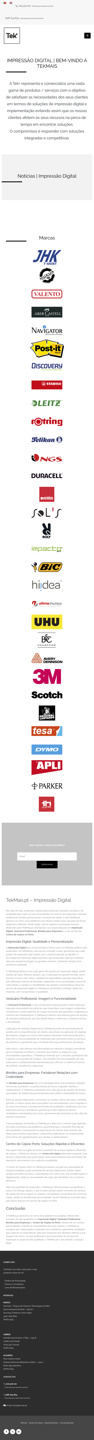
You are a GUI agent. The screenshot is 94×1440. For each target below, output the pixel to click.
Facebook (6, 1431)
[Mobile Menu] (87, 35)
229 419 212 (25, 5)
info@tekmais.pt (19, 1405)
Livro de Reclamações (15, 1287)
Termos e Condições (14, 1284)
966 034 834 (12, 18)
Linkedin (18, 1431)
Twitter (12, 1431)
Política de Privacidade (15, 1281)
